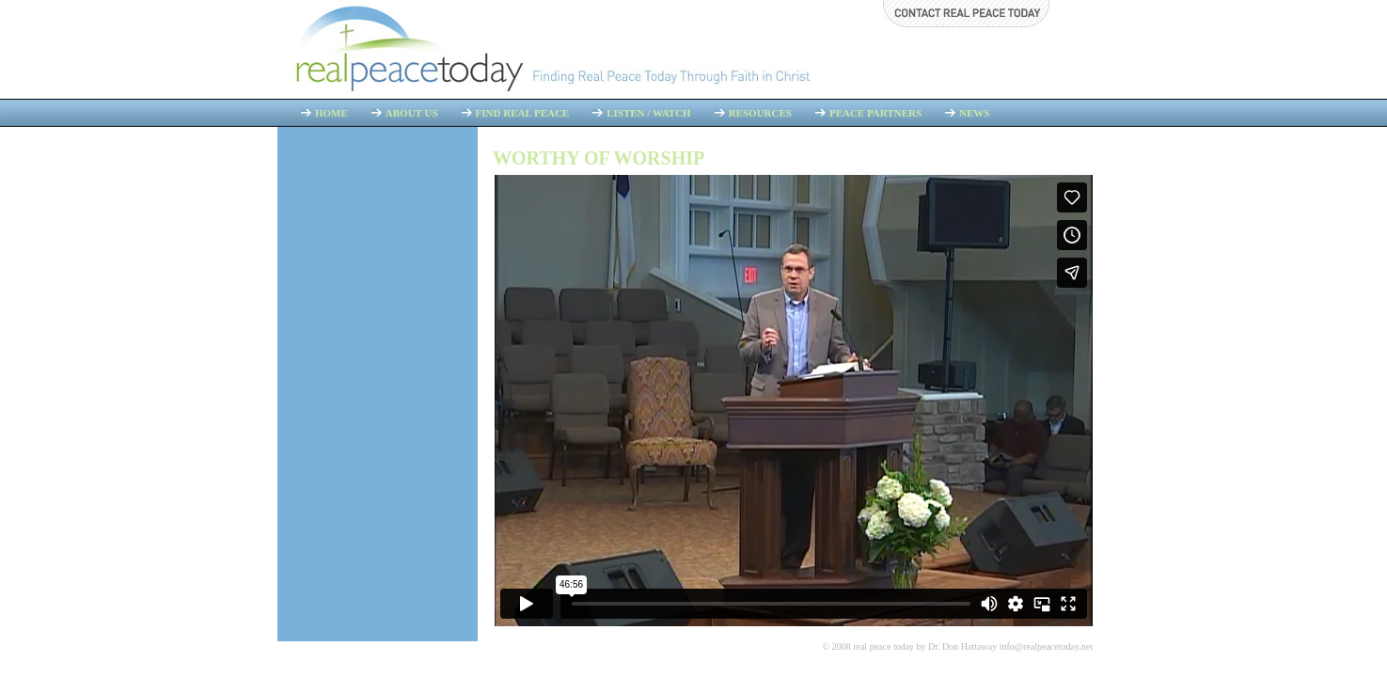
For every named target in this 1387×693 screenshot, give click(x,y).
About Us (412, 112)
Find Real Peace (523, 112)
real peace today (883, 646)
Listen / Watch (648, 112)
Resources (760, 112)
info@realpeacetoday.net (1046, 646)
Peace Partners (875, 112)
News (974, 112)
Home (331, 112)
